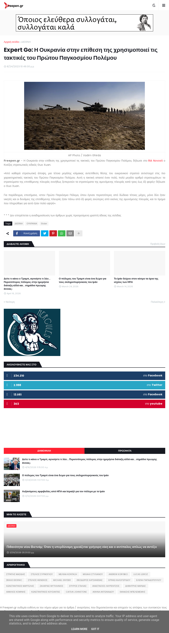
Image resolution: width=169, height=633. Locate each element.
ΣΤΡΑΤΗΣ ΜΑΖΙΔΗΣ (15, 574)
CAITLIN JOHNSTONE (76, 591)
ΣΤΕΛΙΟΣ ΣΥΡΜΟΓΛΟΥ (42, 574)
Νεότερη (10, 302)
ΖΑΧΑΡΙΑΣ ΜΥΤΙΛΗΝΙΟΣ (51, 585)
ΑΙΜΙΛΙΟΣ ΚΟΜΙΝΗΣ (15, 591)
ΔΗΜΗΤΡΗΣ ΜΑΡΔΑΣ (135, 585)
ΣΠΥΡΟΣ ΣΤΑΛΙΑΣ (77, 585)
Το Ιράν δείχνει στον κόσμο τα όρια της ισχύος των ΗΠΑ (136, 280)
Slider (44, 223)
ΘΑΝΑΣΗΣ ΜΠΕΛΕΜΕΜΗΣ (132, 591)
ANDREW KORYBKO (118, 574)
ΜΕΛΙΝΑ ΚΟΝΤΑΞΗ (68, 574)
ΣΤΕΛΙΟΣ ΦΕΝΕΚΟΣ (37, 580)
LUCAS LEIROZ (141, 574)
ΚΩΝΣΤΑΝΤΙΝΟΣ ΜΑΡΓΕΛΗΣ (20, 585)
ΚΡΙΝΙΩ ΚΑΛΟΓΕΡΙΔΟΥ (119, 580)
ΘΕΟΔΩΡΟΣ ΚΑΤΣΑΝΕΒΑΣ (89, 580)
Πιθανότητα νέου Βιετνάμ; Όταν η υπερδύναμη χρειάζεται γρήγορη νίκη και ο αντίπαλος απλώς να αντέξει (82, 547)
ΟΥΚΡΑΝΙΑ (32, 223)
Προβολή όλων (157, 243)
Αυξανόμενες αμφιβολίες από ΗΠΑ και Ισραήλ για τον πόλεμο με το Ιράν (63, 491)
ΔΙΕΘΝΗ (26, 42)
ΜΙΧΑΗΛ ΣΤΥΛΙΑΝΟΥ (93, 574)
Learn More (79, 629)
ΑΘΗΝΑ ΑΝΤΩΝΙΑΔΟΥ (103, 591)
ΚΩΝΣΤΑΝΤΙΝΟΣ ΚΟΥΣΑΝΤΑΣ (45, 591)
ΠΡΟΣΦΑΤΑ (125, 451)
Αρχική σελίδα (11, 42)
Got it (95, 629)
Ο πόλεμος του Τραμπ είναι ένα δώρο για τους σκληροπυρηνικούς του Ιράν (82, 280)
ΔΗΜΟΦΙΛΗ (44, 451)
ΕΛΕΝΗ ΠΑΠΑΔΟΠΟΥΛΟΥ (148, 580)
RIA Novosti (155, 161)
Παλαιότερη (157, 302)
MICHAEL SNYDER (62, 580)
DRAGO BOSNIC (14, 580)
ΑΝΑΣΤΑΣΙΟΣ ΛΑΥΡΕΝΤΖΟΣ (105, 585)
